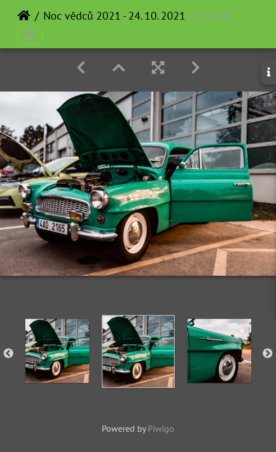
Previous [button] (8, 353)
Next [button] (267, 353)
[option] (57, 351)
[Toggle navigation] (29, 35)
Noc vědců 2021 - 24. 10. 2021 (114, 15)
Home (23, 15)
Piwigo (161, 428)
